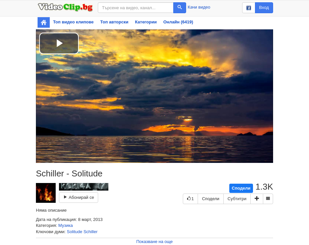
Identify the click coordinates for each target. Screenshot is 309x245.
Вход (264, 7)
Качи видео (199, 7)
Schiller (90, 231)
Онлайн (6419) (178, 21)
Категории (146, 21)
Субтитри (237, 198)
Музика (65, 225)
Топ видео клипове (73, 21)
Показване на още (154, 241)
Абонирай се (78, 197)
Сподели (241, 188)
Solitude (74, 231)
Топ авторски (114, 21)
